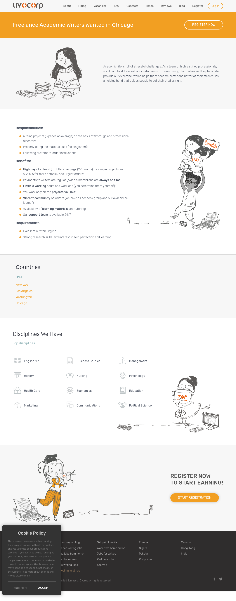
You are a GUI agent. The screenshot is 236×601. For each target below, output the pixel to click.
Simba (150, 6)
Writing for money (66, 559)
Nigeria (143, 548)
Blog (182, 6)
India (184, 553)
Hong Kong (188, 548)
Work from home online (111, 548)
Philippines (145, 559)
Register (197, 6)
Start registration (194, 498)
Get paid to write (107, 542)
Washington (24, 297)
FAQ (116, 6)
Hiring (82, 6)
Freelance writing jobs (68, 548)
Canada (186, 542)
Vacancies (100, 6)
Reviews (166, 6)
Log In (215, 6)
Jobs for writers (106, 553)
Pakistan (144, 553)
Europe (143, 542)
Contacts (132, 6)
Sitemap (102, 565)
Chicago (21, 303)
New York (22, 285)
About (67, 6)
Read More (20, 588)
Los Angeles (24, 291)
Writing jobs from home (69, 553)
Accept (44, 588)
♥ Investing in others (67, 570)
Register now (203, 25)
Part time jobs (105, 559)
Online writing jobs (66, 565)
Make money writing (67, 542)
